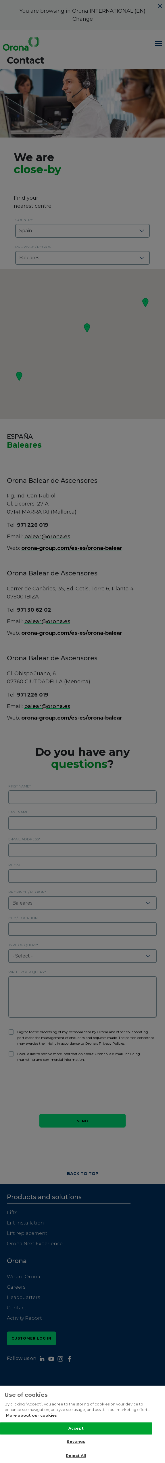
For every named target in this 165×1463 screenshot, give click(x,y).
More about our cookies (31, 1416)
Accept (76, 1429)
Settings (76, 1442)
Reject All (76, 1456)
